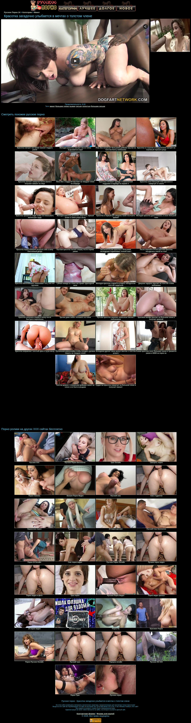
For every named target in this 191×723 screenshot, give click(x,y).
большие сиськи (98, 106)
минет (52, 106)
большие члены (62, 106)
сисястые (86, 106)
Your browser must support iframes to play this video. (75, 61)
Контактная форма (86, 713)
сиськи (79, 106)
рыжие (72, 106)
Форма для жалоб (105, 713)
